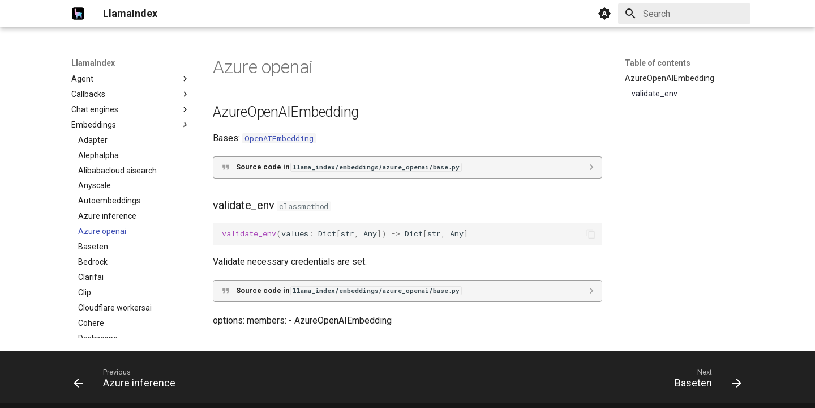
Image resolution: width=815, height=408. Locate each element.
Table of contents (657, 62)
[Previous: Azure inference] (128, 381)
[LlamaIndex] (78, 13)
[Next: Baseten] (704, 381)
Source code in (348, 167)
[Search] (684, 13)
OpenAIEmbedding (279, 138)
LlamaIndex (93, 62)
